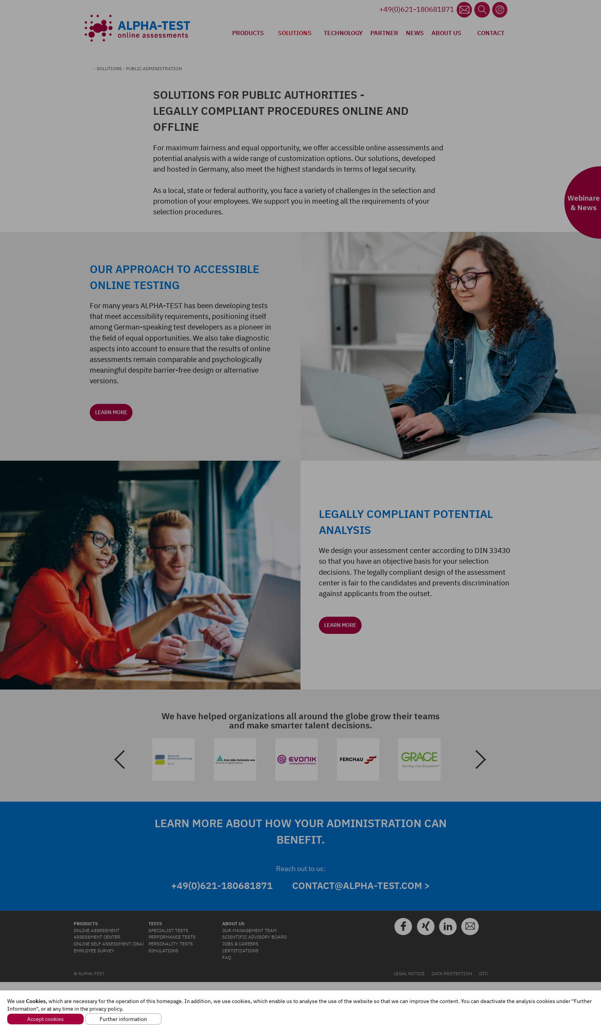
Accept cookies (45, 1019)
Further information (123, 1019)
